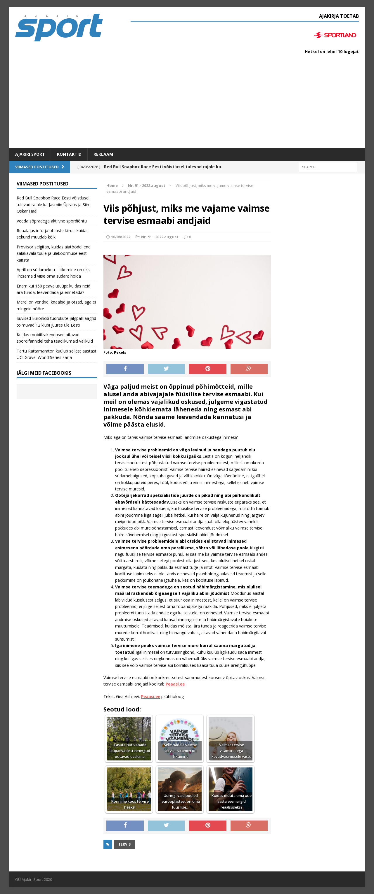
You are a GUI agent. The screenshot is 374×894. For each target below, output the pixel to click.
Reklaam (103, 154)
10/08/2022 (120, 236)
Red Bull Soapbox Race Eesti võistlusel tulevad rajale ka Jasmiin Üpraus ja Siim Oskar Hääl (54, 204)
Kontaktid (69, 154)
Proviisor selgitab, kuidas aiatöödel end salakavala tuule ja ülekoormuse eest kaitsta (54, 253)
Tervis (124, 844)
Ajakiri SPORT (30, 154)
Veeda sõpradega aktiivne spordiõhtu (52, 221)
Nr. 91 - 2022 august (160, 236)
